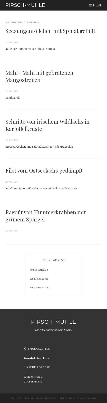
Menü (97, 5)
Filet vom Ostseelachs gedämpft (44, 170)
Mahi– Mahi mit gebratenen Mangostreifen (39, 76)
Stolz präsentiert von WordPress (32, 398)
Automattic (89, 398)
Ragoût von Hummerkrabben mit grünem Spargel (45, 215)
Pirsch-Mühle (25, 5)
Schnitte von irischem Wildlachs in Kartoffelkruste (47, 125)
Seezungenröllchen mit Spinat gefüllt (50, 30)
